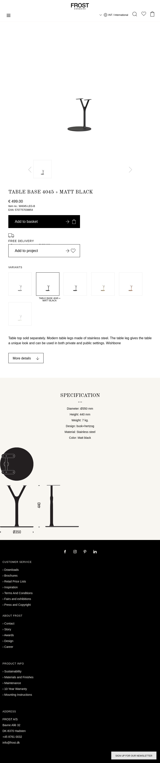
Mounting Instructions (18, 694)
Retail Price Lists (15, 581)
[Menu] (8, 15)
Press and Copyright (17, 604)
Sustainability (13, 671)
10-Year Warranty (15, 689)
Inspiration (11, 587)
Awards (9, 635)
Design (9, 641)
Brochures (11, 575)
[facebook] (65, 552)
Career (8, 646)
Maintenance (12, 683)
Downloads (11, 569)
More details (22, 358)
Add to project (45, 250)
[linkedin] (95, 552)
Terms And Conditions (18, 593)
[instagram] (75, 552)
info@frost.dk (11, 742)
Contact (9, 623)
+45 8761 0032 (12, 736)
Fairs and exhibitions (17, 599)
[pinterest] (85, 552)
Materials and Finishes (19, 677)
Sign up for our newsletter (133, 755)
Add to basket (45, 221)
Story (7, 629)
